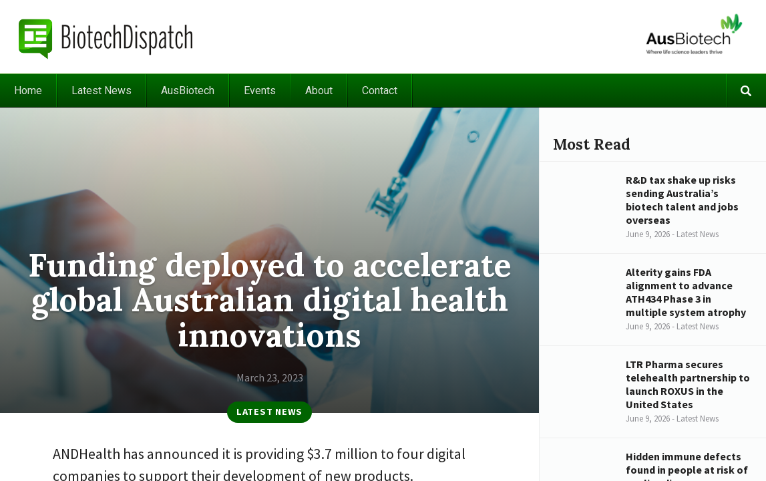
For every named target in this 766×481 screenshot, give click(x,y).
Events (260, 90)
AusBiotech (187, 90)
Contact (379, 90)
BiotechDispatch (106, 36)
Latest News (101, 90)
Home (28, 90)
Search (746, 90)
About (319, 90)
